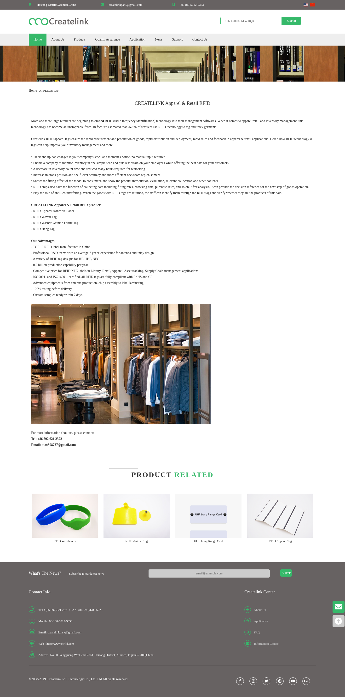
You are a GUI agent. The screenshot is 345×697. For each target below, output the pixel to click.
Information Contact (266, 643)
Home (38, 39)
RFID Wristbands (64, 541)
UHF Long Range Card (208, 541)
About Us (57, 39)
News (158, 39)
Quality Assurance (107, 39)
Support (177, 39)
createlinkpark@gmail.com (126, 4)
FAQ (257, 632)
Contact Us (199, 39)
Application (137, 39)
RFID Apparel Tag (280, 541)
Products (80, 39)
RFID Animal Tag (136, 541)
